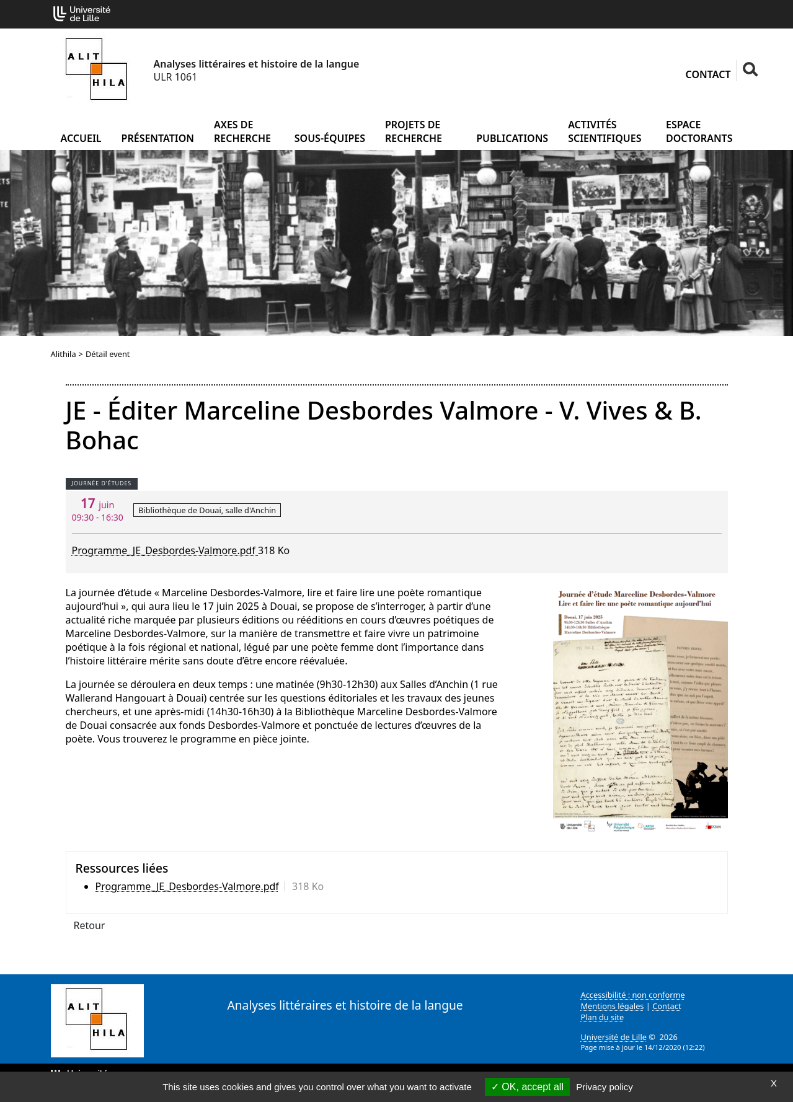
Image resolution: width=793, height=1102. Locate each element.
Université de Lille (614, 1036)
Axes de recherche (242, 131)
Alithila (63, 353)
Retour (89, 925)
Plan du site (602, 1017)
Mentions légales (612, 1006)
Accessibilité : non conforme (633, 994)
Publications (512, 138)
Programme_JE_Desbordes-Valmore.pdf (165, 550)
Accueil (81, 138)
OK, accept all (527, 1087)
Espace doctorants (699, 131)
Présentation (158, 138)
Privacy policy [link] (604, 1087)
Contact (708, 74)
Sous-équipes (330, 138)
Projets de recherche (413, 131)
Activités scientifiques (604, 131)
